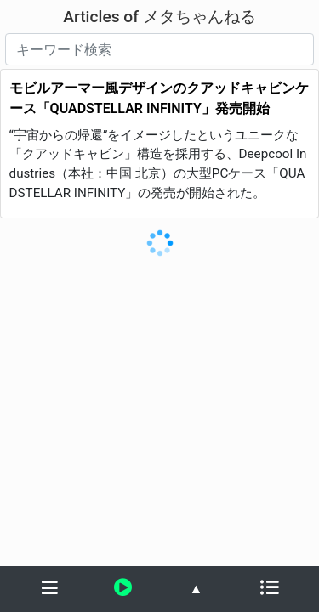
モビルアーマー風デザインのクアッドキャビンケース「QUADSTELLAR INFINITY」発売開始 (159, 98)
